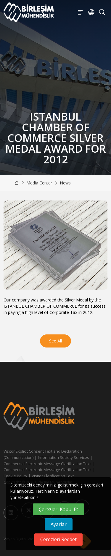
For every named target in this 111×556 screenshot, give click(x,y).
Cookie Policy (15, 475)
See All (55, 341)
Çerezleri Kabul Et (58, 509)
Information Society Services (63, 457)
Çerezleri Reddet (58, 539)
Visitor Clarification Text (53, 475)
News (65, 183)
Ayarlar (59, 524)
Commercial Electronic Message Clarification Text (47, 463)
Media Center (39, 183)
